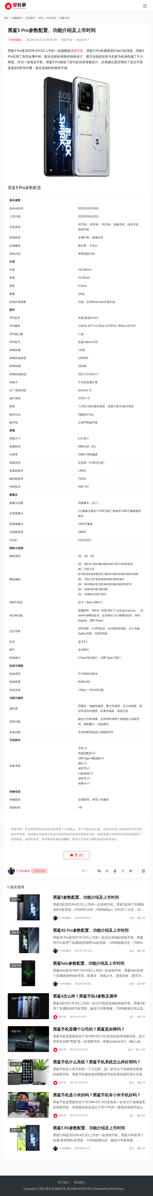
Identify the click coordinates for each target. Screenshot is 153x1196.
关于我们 (63, 1182)
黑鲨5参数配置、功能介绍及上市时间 (86, 898)
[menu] (145, 6)
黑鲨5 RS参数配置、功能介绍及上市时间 (89, 1136)
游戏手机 (77, 51)
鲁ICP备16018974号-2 (80, 1188)
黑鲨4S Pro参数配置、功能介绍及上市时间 (91, 932)
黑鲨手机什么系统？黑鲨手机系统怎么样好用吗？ (97, 1068)
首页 (6, 18)
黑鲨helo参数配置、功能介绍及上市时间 (88, 966)
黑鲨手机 (66, 39)
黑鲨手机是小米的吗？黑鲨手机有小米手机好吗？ (97, 1102)
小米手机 (16, 1104)
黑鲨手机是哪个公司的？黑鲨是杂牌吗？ (89, 1034)
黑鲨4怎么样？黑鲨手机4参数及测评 (85, 1000)
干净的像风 (15, 39)
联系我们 (79, 1182)
